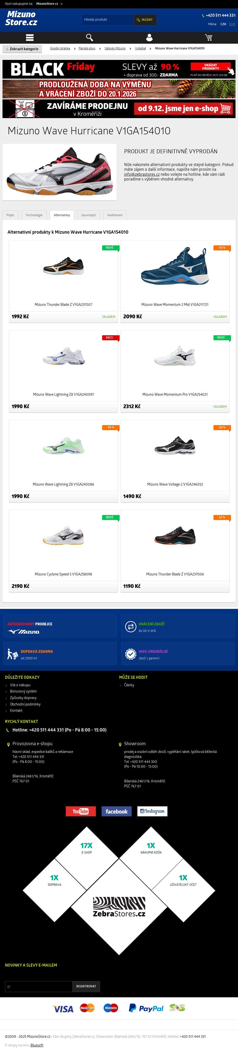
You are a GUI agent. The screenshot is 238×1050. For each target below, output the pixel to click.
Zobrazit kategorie (24, 49)
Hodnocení (114, 215)
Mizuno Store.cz (21, 19)
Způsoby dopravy (23, 698)
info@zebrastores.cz (142, 175)
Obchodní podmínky (25, 704)
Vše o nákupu (20, 685)
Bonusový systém (23, 692)
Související (88, 215)
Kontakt (16, 711)
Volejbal (140, 48)
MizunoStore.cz (47, 3)
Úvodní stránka (60, 48)
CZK (223, 24)
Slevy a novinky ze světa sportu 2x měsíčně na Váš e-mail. (48, 975)
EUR (232, 24)
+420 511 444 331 (220, 16)
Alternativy (62, 215)
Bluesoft (37, 1046)
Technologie (34, 215)
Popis (10, 215)
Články (129, 685)
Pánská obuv (87, 48)
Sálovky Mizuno (115, 48)
